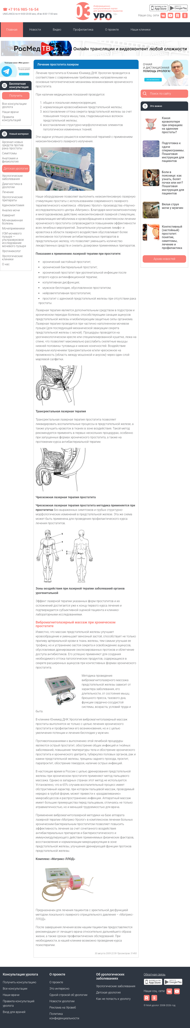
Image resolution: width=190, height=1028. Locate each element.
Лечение (8, 192)
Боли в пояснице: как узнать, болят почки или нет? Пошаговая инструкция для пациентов (173, 182)
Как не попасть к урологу (113, 999)
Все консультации (15, 988)
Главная (11, 29)
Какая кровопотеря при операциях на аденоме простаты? (172, 125)
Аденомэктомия (13, 205)
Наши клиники (140, 29)
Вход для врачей (14, 1012)
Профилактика (83, 29)
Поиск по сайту (160, 93)
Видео (57, 29)
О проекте (112, 29)
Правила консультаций (11, 118)
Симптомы (9, 153)
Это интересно (59, 988)
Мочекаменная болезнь (12, 222)
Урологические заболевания (12, 177)
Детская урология (16, 168)
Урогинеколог (11, 251)
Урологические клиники (12, 257)
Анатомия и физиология (10, 160)
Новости (35, 29)
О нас (6, 264)
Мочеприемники (13, 228)
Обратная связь (155, 974)
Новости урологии (62, 1001)
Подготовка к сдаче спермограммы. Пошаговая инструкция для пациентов (173, 152)
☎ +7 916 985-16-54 (21, 9)
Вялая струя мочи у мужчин (172, 206)
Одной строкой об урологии (68, 995)
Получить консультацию (16, 96)
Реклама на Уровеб (63, 1007)
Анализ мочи (11, 210)
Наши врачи (10, 112)
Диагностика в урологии (12, 185)
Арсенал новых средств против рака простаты (12, 145)
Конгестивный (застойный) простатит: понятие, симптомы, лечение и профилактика (172, 237)
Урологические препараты (12, 199)
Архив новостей (164, 259)
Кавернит (8, 215)
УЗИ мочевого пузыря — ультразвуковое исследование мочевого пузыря (14, 240)
